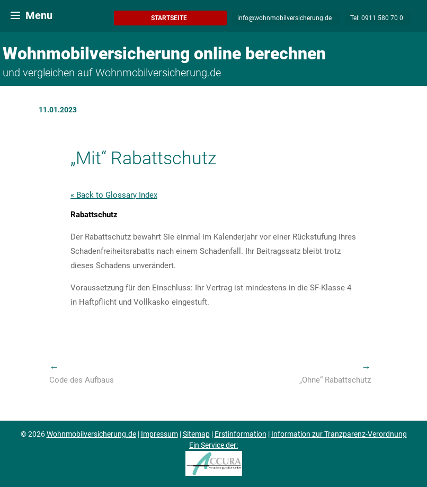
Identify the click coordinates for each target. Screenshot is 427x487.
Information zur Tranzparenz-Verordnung (339, 434)
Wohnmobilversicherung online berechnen (164, 53)
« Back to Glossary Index (113, 195)
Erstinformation (240, 434)
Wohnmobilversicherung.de (91, 434)
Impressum (159, 434)
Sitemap (196, 434)
